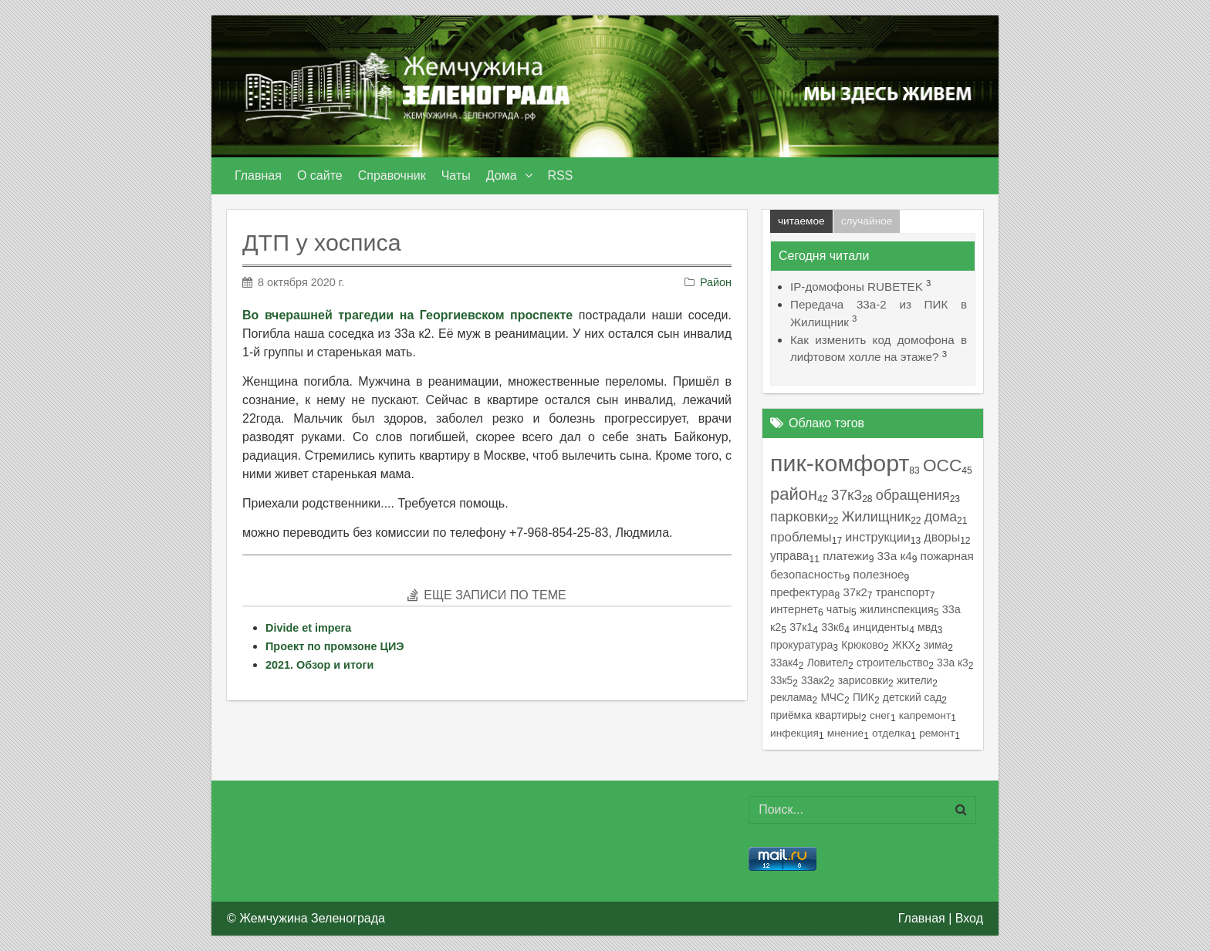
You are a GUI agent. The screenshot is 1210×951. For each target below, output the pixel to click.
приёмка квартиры (815, 715)
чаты (838, 609)
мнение (845, 733)
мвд (927, 627)
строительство (892, 662)
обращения (913, 495)
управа (789, 555)
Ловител (827, 662)
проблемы (801, 537)
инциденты (881, 627)
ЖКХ (903, 645)
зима (936, 645)
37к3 (846, 495)
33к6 (832, 627)
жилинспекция (897, 609)
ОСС (942, 465)
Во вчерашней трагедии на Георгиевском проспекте (407, 315)
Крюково (862, 645)
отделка (891, 733)
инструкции (877, 537)
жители (914, 680)
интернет (794, 609)
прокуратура (801, 645)
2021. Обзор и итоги (319, 665)
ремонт (937, 733)
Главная (921, 918)
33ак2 (815, 680)
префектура (802, 592)
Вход (969, 918)
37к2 (855, 592)
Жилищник (876, 516)
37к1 (801, 627)
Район (716, 282)
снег (880, 715)
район (793, 494)
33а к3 (952, 662)
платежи (846, 555)
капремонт (925, 715)
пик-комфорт (839, 463)
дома (940, 516)
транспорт (903, 592)
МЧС (832, 697)
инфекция (794, 733)
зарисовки (863, 680)
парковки (799, 516)
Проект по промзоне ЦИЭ (334, 646)
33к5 (781, 680)
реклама (791, 697)
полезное (878, 574)
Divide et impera (308, 628)
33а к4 (894, 555)
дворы (942, 537)
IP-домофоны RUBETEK (856, 286)
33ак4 (784, 662)
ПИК (863, 697)
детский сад (912, 697)
